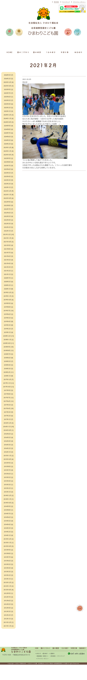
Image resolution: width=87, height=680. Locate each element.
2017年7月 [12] (8, 410)
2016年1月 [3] (8, 467)
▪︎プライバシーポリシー (42, 674)
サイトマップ (66, 2)
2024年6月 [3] (8, 136)
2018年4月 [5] (8, 372)
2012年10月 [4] (8, 605)
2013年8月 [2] (8, 568)
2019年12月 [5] (8, 295)
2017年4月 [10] (8, 421)
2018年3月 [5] (8, 376)
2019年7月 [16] (8, 313)
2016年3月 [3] (8, 460)
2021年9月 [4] (8, 247)
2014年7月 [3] (8, 529)
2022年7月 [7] (8, 209)
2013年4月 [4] (8, 583)
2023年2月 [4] (8, 183)
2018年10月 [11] (8, 349)
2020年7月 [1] (8, 280)
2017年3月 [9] (8, 424)
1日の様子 (51, 52)
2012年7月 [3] (8, 612)
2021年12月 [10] (8, 235)
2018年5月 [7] (8, 369)
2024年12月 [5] (8, 114)
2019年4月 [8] (8, 324)
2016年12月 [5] (8, 435)
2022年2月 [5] (8, 227)
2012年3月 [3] (8, 626)
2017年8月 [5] (8, 406)
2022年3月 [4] (8, 223)
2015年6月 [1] (8, 489)
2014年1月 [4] (8, 550)
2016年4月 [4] (8, 456)
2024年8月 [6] (8, 129)
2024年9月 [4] (8, 125)
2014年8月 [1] (8, 525)
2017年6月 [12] (8, 414)
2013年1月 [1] (8, 594)
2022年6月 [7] (8, 212)
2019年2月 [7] (8, 331)
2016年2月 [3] (8, 463)
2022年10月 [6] (8, 198)
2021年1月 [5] (8, 276)
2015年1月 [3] (8, 507)
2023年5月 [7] (8, 172)
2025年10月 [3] (8, 85)
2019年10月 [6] (8, 302)
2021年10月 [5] (8, 244)
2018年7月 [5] (8, 361)
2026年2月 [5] (8, 78)
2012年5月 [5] (8, 619)
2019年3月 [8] (8, 327)
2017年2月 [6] (8, 428)
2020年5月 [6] (8, 284)
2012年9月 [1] (8, 608)
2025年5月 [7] (8, 100)
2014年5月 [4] (8, 536)
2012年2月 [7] (8, 630)
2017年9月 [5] (8, 403)
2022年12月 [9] (8, 191)
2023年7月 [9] (8, 165)
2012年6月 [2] (8, 616)
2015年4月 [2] (8, 496)
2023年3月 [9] (8, 180)
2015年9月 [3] (8, 478)
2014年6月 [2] (8, 532)
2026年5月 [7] (8, 75)
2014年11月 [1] (8, 514)
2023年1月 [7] (8, 187)
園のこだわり (23, 52)
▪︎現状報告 (53, 671)
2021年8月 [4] (8, 251)
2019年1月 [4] (8, 334)
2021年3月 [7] (8, 269)
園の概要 (37, 52)
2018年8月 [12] (8, 358)
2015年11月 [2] (8, 471)
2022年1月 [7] (8, 230)
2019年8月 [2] (8, 309)
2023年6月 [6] (8, 169)
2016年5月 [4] (8, 452)
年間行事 (65, 52)
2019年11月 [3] (8, 298)
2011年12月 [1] (8, 637)
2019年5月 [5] (8, 320)
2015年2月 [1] (8, 503)
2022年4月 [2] (8, 220)
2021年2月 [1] (8, 273)
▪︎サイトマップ (60, 671)
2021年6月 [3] (8, 258)
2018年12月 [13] (8, 339)
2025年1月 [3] (8, 111)
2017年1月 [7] (8, 432)
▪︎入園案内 (51, 668)
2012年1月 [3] (8, 634)
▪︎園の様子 (45, 668)
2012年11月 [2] (8, 601)
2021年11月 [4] (8, 240)
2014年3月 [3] (8, 543)
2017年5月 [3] (8, 417)
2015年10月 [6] (8, 474)
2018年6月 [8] (8, 365)
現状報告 (56, 2)
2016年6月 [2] (8, 449)
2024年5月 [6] (8, 140)
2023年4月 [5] (8, 176)
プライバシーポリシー (79, 2)
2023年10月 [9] (8, 154)
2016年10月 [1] (8, 445)
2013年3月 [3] (8, 587)
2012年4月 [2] (8, 623)
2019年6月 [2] (8, 316)
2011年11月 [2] (8, 641)
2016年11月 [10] (8, 440)
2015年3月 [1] (8, 500)
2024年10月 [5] (8, 122)
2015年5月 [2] (8, 492)
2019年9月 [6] (8, 305)
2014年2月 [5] (8, 547)
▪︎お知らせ (38, 668)
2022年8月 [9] (8, 205)
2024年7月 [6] (8, 133)
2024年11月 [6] (8, 118)
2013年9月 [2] (8, 565)
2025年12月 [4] (8, 82)
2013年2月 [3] (8, 590)
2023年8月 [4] (8, 162)
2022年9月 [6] (8, 201)
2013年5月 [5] (8, 579)
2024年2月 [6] (8, 143)
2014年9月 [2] (8, 521)
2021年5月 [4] (8, 262)
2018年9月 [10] (8, 354)
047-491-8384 (76, 669)
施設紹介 (78, 52)
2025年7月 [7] (8, 93)
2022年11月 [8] (8, 194)
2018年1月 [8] (8, 383)
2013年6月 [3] (8, 576)
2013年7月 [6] (8, 572)
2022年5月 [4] (8, 216)
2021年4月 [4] (8, 266)
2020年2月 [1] (8, 287)
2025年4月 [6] (8, 104)
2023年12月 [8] (8, 147)
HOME (10, 52)
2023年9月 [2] (8, 158)
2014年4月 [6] (8, 539)
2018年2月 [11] (8, 379)
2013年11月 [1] (8, 558)
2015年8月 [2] (8, 481)
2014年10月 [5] (8, 518)
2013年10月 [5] (8, 561)
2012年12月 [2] (8, 597)
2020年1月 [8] (8, 291)
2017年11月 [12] (8, 391)
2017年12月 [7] (8, 387)
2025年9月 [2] (8, 89)
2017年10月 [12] (8, 398)
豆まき (36, 80)
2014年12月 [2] (8, 510)
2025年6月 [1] (8, 96)
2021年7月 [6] (8, 255)
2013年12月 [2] (8, 554)
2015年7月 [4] (8, 485)
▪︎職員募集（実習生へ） (42, 671)
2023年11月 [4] (8, 151)
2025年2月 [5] (8, 107)
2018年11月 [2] (8, 344)
